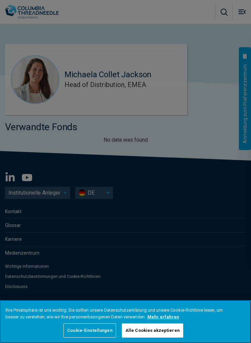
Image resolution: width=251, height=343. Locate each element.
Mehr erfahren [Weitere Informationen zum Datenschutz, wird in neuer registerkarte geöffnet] (163, 316)
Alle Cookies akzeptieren (152, 330)
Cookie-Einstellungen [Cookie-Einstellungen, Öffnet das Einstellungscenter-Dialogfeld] (89, 330)
